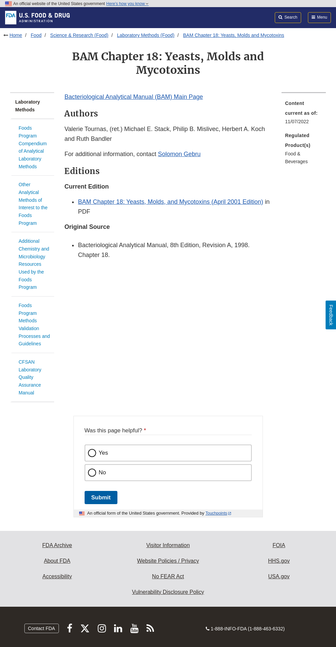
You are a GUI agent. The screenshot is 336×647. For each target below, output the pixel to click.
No (102, 472)
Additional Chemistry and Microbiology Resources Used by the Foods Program (34, 264)
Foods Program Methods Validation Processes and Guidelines (34, 324)
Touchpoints (216, 513)
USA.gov (279, 576)
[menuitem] (304, 114)
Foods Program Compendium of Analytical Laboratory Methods (33, 147)
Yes (103, 453)
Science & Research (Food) (79, 35)
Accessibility (57, 576)
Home (15, 35)
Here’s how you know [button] (127, 3)
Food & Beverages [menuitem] (296, 157)
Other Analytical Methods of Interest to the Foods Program (33, 203)
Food (36, 35)
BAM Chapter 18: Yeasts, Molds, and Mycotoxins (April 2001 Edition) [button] (170, 201)
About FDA (57, 561)
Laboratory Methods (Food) (146, 35)
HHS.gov (279, 561)
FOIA (278, 545)
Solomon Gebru (179, 154)
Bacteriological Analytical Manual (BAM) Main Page (133, 96)
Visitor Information (168, 545)
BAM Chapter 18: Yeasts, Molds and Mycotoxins (233, 35)
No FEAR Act (168, 576)
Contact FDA (41, 628)
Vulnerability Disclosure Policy (168, 592)
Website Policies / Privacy (168, 561)
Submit (101, 497)
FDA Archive (57, 545)
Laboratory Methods (27, 105)
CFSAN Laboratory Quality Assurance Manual (30, 377)
